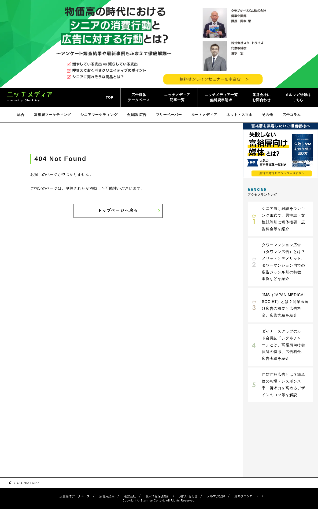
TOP (109, 97)
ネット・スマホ (239, 115)
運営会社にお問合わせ (261, 97)
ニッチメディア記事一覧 (177, 97)
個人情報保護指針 (157, 496)
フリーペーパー (169, 115)
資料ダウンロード (246, 496)
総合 (21, 115)
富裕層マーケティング (52, 115)
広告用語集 (107, 496)
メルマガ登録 (216, 496)
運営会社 (130, 496)
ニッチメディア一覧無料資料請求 (221, 97)
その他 (267, 115)
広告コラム (291, 115)
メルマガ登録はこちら (298, 97)
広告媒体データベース (139, 97)
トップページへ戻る (118, 210)
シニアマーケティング (98, 115)
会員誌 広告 (136, 115)
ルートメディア (204, 115)
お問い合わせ (188, 496)
